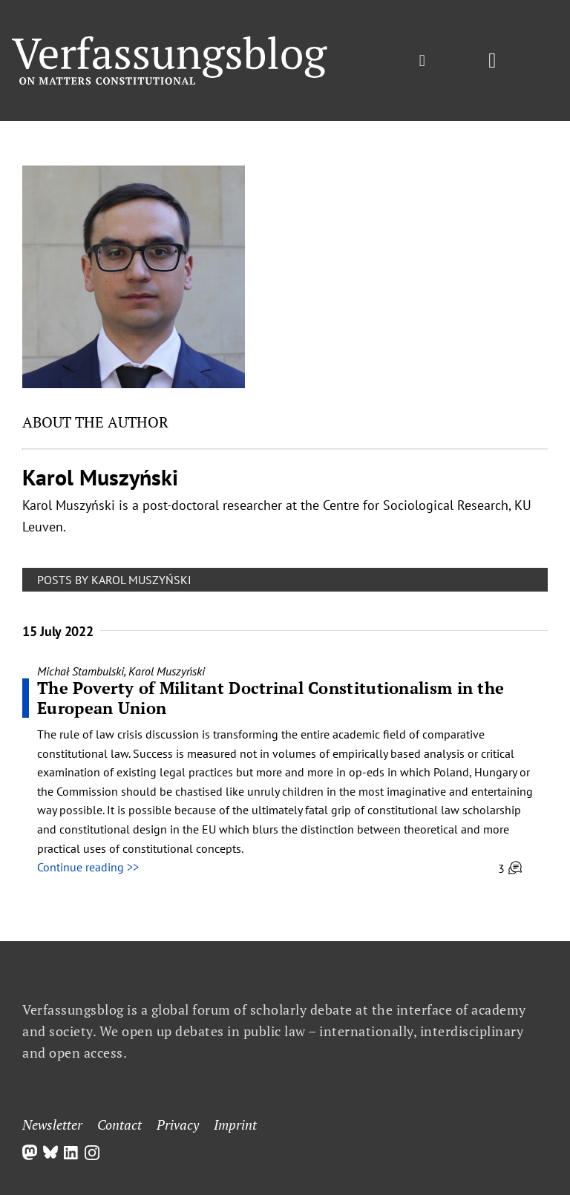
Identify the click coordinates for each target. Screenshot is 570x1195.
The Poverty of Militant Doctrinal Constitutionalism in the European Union (270, 697)
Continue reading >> (88, 867)
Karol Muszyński (166, 671)
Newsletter (52, 1124)
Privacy (178, 1124)
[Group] (169, 42)
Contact (119, 1124)
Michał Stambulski (80, 671)
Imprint (235, 1124)
